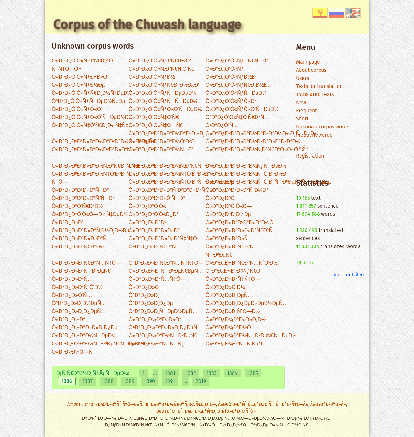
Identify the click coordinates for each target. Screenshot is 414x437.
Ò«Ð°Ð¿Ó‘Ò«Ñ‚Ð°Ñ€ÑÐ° (236, 61)
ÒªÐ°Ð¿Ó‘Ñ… (221, 126)
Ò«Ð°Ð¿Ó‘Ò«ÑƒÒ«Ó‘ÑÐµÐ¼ (165, 109)
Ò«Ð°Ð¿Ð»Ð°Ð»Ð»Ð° (154, 231)
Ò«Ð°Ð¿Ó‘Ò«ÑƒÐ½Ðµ (78, 85)
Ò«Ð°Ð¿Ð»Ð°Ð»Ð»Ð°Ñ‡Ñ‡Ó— (165, 239)
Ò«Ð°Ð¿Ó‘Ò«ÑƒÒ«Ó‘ (77, 109)
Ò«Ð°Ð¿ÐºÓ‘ (220, 198)
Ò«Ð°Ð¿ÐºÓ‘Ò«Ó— (228, 206)
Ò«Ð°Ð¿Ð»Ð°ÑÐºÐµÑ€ (81, 271)
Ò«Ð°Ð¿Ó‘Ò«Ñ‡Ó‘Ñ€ (154, 118)
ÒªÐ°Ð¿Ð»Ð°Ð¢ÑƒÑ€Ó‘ (233, 271)
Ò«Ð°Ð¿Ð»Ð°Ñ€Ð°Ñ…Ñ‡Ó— (86, 263)
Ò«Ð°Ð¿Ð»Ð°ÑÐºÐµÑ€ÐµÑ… (166, 271)
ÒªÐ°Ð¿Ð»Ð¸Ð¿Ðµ (151, 304)
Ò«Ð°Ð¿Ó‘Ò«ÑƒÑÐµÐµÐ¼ (162, 93)
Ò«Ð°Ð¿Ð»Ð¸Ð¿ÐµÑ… (79, 312)
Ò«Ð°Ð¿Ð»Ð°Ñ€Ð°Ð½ (78, 247)
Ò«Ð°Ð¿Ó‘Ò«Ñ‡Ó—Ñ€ (156, 126)
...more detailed (347, 275)
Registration (310, 156)
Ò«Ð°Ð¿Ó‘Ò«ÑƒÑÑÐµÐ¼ (163, 101)
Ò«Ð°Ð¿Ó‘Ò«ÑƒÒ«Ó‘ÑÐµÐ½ (241, 109)
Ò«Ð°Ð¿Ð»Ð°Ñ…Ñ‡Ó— (157, 279)
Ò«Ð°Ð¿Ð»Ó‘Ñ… (72, 295)
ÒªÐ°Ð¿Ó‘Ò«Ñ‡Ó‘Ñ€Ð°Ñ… (237, 118)
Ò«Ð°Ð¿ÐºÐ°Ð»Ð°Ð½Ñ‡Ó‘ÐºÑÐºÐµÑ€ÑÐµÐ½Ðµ (268, 182)
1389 (129, 381)
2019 (201, 381)
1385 (253, 373)
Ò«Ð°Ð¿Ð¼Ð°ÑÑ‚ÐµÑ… (236, 344)
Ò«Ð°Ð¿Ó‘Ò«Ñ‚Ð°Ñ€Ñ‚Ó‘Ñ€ (161, 69)
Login (302, 148)
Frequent (306, 111)
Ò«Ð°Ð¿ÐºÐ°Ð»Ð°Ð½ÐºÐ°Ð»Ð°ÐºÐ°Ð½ (252, 142)
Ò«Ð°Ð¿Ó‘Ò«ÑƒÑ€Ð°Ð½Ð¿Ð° (164, 85)
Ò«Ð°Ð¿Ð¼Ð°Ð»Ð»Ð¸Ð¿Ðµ (84, 328)
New (301, 103)
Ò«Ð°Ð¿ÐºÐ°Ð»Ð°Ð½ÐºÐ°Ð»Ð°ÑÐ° (96, 150)
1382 (191, 373)
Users (302, 78)
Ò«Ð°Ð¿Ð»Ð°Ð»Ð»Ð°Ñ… (82, 239)
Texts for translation (319, 86)
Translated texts (315, 95)
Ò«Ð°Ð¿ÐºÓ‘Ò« (147, 206)
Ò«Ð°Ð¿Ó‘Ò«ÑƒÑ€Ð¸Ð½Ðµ (237, 85)
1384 (232, 373)
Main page (308, 62)
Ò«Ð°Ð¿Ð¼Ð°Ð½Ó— (230, 328)
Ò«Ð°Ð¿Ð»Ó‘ (144, 287)
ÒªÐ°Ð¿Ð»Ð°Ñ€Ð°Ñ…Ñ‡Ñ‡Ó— (166, 263)
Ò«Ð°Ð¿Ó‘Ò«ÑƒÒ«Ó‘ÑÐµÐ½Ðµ (92, 118)
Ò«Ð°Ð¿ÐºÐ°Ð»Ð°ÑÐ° (80, 190)
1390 (150, 381)
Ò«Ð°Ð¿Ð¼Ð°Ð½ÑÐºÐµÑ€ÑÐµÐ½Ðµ (101, 344)
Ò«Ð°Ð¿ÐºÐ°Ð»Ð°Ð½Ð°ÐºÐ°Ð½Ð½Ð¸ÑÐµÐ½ (262, 134)
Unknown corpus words (322, 127)
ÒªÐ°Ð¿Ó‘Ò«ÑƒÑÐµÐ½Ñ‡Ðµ (88, 101)
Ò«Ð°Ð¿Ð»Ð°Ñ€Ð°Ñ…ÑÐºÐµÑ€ (232, 251)
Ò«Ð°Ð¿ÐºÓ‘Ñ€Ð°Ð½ (77, 206)
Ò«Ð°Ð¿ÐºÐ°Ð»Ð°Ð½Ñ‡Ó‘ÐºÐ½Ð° (246, 174)
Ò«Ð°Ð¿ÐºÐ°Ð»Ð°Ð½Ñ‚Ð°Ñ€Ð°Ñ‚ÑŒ (96, 166)
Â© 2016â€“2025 (82, 404)
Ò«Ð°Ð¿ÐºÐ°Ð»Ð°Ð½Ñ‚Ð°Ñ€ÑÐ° (170, 166)
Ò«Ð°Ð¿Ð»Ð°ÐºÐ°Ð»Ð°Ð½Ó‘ (240, 223)
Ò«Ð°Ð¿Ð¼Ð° (68, 320)
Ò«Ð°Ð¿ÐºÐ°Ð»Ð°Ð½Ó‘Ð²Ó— (164, 142)
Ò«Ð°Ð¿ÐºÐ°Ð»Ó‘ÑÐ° (157, 198)
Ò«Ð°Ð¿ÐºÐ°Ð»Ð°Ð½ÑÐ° (161, 150)
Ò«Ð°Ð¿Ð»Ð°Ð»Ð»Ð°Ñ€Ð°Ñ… (241, 231)
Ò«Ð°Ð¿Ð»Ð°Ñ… (72, 279)
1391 (170, 381)
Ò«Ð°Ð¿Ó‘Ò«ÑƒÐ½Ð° (231, 77)
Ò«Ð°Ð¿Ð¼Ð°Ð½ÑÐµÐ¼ (84, 336)
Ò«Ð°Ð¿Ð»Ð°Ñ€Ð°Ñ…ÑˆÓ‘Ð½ (241, 263)
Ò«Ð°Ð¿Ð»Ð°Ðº (147, 223)
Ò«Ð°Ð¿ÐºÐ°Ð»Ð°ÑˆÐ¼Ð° (236, 190)
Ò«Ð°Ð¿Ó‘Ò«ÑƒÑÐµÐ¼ (236, 93)
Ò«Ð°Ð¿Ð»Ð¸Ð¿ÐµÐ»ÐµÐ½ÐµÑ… (246, 304)
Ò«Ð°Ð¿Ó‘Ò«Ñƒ (224, 69)
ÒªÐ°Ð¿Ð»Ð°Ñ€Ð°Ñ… (155, 247)
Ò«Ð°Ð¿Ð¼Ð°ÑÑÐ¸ (156, 344)
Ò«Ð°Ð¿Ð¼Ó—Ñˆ (73, 352)
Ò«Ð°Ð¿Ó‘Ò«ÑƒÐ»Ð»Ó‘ (80, 77)
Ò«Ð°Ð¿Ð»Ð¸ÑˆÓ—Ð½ (232, 312)
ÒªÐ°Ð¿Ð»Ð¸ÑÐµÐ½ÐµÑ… (163, 312)
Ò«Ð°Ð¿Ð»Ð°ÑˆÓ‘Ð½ (77, 287)
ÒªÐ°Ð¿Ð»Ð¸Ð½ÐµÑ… (79, 304)
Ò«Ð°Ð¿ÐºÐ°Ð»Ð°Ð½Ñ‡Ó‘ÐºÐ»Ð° (169, 174)
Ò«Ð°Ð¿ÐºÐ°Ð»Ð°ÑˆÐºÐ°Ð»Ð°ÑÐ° (172, 190)
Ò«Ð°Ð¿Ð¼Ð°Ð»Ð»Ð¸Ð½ (235, 320)
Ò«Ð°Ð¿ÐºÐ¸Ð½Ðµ (228, 215)
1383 (211, 373)
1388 (108, 381)
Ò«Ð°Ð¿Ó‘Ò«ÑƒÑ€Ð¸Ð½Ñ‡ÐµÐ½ (92, 93)
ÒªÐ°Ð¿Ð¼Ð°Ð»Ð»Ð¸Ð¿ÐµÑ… (165, 328)
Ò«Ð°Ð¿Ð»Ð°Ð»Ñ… (229, 239)
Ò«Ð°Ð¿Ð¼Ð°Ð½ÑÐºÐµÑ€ (163, 336)
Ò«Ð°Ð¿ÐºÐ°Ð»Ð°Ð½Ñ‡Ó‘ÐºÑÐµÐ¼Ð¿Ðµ (181, 182)
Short (302, 119)
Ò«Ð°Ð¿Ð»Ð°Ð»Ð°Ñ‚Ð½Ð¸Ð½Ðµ (90, 231)
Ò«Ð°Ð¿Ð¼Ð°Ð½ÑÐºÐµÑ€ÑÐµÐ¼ (251, 336)
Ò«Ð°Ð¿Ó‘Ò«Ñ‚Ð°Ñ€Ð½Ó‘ (160, 61)
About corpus (311, 70)
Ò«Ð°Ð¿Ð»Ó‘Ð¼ (225, 287)
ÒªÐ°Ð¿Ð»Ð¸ (144, 295)
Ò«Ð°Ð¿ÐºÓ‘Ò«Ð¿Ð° (154, 215)
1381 (170, 373)
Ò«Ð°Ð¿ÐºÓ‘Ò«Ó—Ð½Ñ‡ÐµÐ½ (90, 215)
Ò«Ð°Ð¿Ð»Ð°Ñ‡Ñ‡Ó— (232, 279)
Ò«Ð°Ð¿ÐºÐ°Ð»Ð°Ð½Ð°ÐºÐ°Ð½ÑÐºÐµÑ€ (104, 142)
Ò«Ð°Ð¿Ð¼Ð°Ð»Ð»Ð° (155, 320)
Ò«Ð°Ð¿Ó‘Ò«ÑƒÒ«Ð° (230, 101)
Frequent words (314, 135)
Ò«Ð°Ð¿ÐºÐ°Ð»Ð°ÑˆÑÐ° (83, 198)
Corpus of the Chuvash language (147, 24)
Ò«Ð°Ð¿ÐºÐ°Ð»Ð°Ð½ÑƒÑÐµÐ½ (245, 166)
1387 (87, 381)
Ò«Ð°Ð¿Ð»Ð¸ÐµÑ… (229, 295)
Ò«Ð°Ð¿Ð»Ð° (68, 223)
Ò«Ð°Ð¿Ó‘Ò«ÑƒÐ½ (152, 77)
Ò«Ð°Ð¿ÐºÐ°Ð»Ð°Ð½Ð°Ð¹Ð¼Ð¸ (167, 134)
